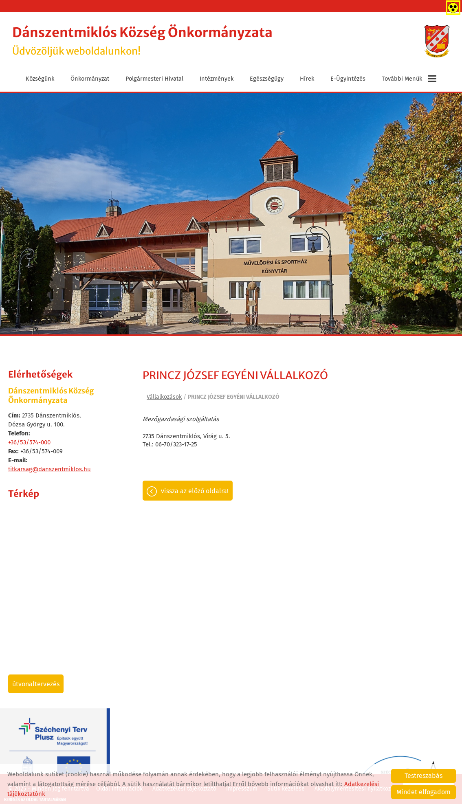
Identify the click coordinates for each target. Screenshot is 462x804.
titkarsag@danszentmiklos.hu (49, 469)
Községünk (40, 78)
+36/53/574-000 (29, 442)
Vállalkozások (164, 396)
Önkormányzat (89, 78)
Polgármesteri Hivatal (154, 78)
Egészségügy (267, 78)
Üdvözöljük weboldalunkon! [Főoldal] (142, 40)
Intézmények (216, 78)
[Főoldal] (437, 41)
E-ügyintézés (347, 78)
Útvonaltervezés (35, 684)
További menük (409, 79)
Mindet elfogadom (423, 792)
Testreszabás (423, 776)
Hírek (307, 78)
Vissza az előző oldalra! (195, 491)
